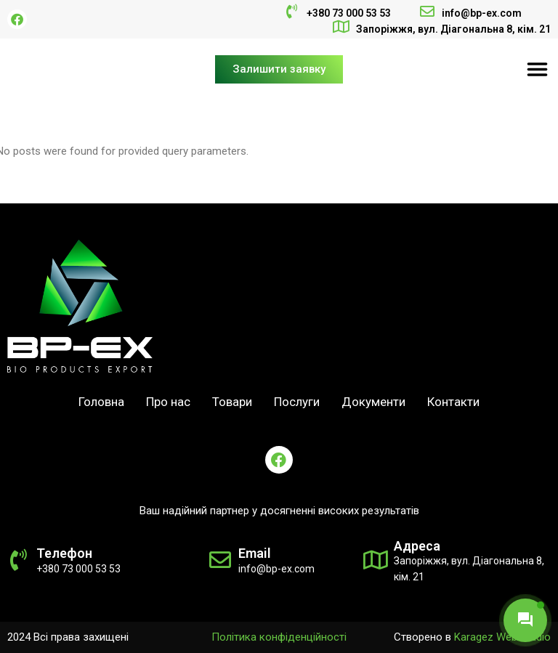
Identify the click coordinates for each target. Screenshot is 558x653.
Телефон (64, 553)
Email (254, 553)
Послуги (297, 401)
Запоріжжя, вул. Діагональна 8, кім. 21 (453, 29)
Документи (373, 401)
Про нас (168, 401)
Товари (232, 401)
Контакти (453, 401)
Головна (101, 401)
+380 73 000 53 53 (349, 13)
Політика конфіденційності (279, 637)
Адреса (417, 545)
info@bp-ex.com (482, 13)
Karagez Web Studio (502, 637)
